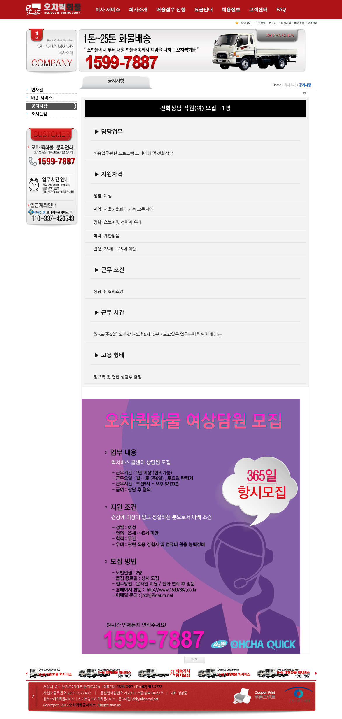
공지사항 (39, 106)
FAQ (281, 9)
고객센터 (258, 9)
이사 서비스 (107, 9)
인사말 (37, 90)
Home (276, 85)
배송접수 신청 (170, 9)
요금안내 (203, 9)
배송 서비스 (41, 98)
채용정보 (231, 9)
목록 (195, 659)
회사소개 (138, 9)
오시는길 (39, 114)
